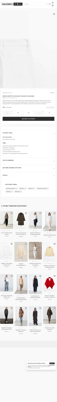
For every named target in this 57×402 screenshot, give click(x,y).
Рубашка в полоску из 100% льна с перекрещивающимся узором (21, 331)
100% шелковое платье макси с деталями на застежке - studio (35, 331)
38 (28, 112)
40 (39, 113)
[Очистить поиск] (46, 4)
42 (49, 112)
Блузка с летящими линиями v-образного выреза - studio (49, 296)
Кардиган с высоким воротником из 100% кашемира (7, 328)
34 (8, 113)
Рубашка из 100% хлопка (50, 235)
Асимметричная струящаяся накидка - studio (35, 297)
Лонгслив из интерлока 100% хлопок (6, 296)
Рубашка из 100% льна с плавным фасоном (49, 266)
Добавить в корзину (28, 118)
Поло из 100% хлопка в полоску (6, 233)
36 (18, 112)
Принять (52, 363)
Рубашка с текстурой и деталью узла (6, 264)
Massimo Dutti (7, 92)
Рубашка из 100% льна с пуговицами (35, 264)
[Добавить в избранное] (11, 213)
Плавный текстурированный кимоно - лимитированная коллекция (20, 264)
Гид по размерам (50, 107)
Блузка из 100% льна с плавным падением (35, 233)
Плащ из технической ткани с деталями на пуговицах (21, 233)
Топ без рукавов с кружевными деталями (21, 298)
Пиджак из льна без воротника (49, 328)
